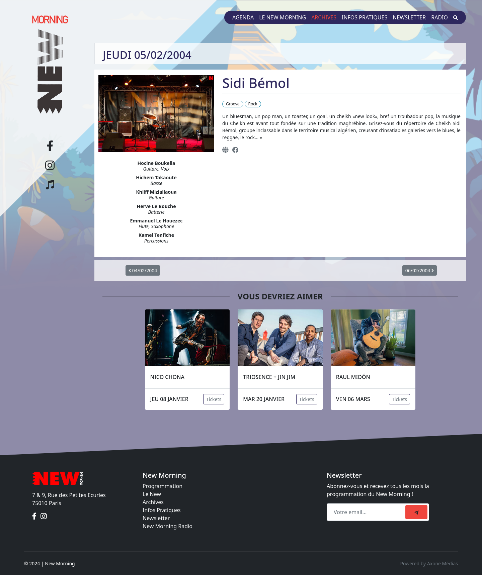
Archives (323, 17)
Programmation (162, 486)
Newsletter (409, 17)
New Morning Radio (167, 526)
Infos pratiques (364, 17)
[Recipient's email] (367, 512)
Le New (152, 494)
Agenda (243, 17)
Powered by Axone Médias (429, 563)
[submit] (416, 512)
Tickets (213, 399)
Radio (439, 17)
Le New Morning (282, 17)
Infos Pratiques (162, 510)
